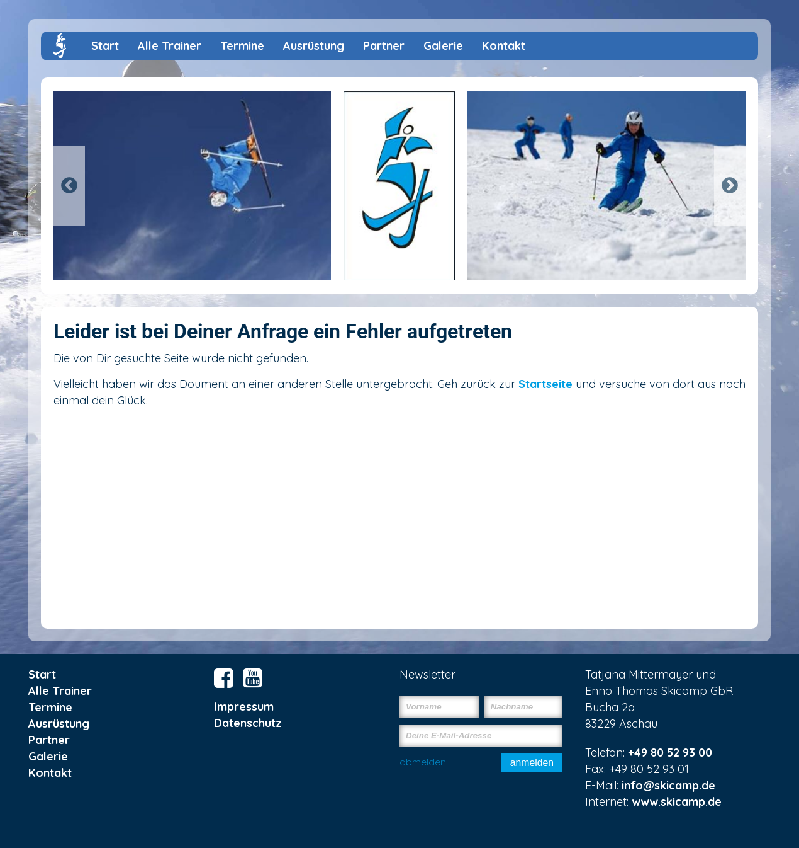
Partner (384, 45)
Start (105, 45)
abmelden (423, 761)
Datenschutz (248, 723)
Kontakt (503, 45)
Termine (242, 45)
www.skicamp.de (677, 801)
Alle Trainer (169, 45)
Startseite (545, 384)
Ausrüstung (313, 45)
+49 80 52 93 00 (670, 752)
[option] (399, 185)
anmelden (532, 762)
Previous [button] (69, 186)
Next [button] (730, 186)
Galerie (443, 45)
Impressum (244, 706)
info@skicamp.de (668, 785)
